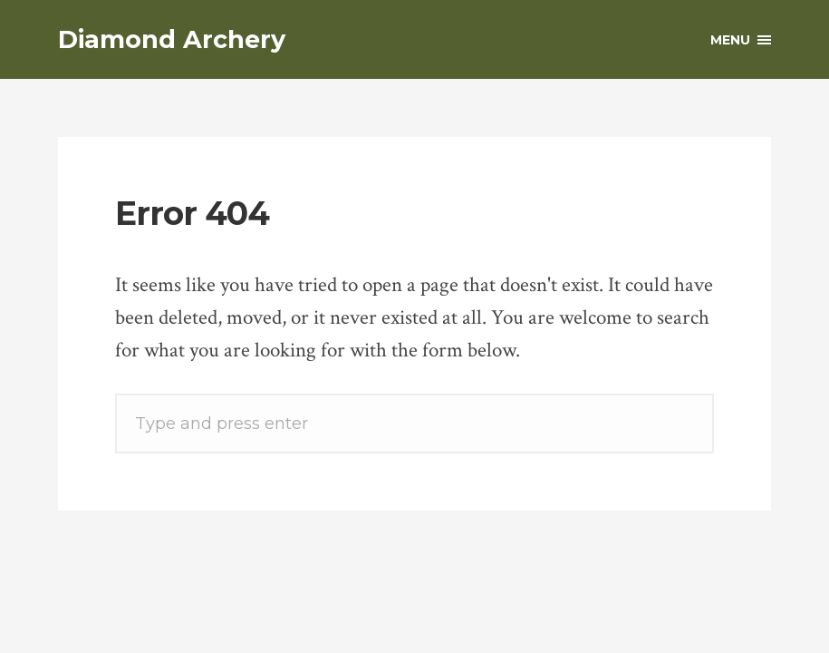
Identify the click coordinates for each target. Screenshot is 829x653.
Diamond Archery (171, 39)
